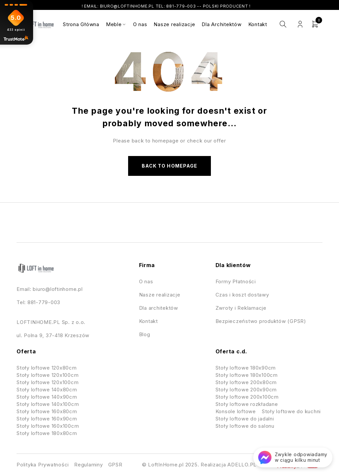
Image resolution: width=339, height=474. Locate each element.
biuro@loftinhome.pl (57, 289)
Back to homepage (169, 166)
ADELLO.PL (242, 464)
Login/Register (300, 24)
